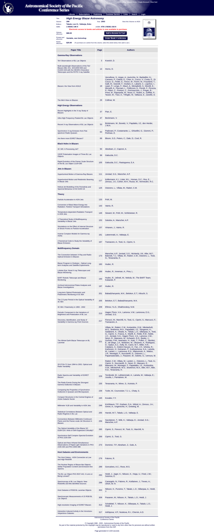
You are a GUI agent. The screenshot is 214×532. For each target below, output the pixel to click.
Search (134, 14)
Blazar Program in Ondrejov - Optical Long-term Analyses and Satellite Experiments (74, 264)
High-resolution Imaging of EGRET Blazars (74, 505)
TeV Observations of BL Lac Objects (72, 61)
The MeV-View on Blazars (68, 100)
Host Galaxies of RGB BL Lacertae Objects (74, 490)
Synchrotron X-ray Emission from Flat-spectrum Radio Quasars (73, 132)
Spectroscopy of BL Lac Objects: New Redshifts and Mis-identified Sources (72, 483)
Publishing (98, 14)
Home (120, 2)
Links (126, 14)
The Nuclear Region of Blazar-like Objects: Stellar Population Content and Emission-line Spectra (75, 467)
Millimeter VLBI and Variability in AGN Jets (74, 405)
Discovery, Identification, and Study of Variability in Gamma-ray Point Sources (73, 321)
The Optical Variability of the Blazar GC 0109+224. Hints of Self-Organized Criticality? (75, 429)
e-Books (72, 14)
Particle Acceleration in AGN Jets (70, 200)
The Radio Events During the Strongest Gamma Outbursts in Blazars (73, 384)
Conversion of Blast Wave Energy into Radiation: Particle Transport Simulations (74, 206)
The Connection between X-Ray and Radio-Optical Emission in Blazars (75, 256)
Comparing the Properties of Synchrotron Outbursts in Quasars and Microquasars (74, 391)
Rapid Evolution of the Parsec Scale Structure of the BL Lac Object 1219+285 (75, 162)
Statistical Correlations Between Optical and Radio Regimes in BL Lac (75, 413)
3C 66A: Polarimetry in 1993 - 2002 (71, 307)
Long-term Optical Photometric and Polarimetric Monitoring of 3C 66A (71, 293)
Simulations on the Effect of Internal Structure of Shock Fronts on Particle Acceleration (75, 227)
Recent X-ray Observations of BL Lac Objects (75, 124)
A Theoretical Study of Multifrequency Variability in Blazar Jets (72, 220)
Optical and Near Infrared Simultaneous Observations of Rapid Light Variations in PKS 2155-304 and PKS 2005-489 (75, 445)
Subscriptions (84, 14)
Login (143, 14)
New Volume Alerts (130, 2)
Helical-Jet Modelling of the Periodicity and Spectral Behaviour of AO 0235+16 (74, 188)
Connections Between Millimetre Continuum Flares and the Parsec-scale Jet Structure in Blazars (75, 421)
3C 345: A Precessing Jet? (68, 149)
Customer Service (113, 14)
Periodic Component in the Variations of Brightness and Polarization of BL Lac (73, 313)
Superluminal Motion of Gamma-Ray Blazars (75, 174)
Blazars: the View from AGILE (69, 86)
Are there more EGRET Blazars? (70, 138)
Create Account (143, 2)
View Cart (154, 2)
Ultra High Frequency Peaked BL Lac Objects (75, 118)
